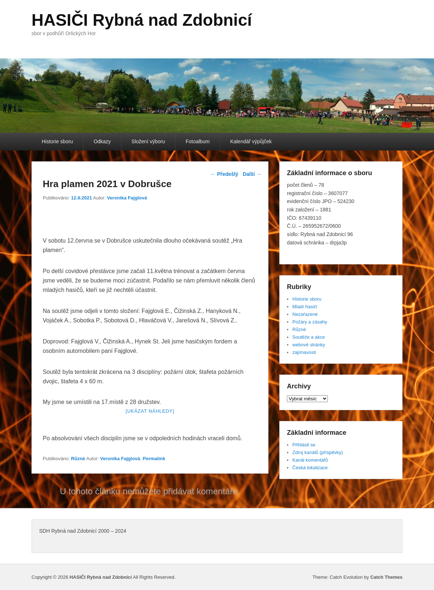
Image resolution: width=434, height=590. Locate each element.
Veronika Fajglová (127, 198)
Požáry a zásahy (309, 322)
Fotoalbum (197, 141)
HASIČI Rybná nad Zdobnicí (142, 20)
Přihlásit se (304, 444)
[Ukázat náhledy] (150, 411)
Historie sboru (57, 141)
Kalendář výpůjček (251, 141)
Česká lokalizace (310, 467)
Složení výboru (148, 141)
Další (252, 174)
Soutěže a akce (308, 337)
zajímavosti (304, 352)
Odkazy (101, 141)
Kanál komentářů (310, 460)
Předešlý (224, 174)
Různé (78, 458)
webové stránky (308, 344)
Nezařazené (305, 314)
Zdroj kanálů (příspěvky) (317, 452)
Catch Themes (386, 577)
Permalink (154, 458)
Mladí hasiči (304, 306)
